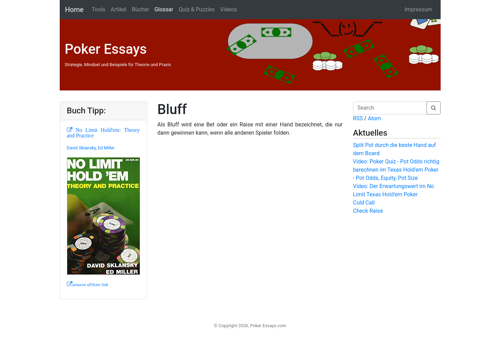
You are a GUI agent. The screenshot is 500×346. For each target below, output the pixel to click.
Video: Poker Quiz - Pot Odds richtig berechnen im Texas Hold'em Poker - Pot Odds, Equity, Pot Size (396, 169)
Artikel (119, 9)
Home (74, 9)
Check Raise (368, 211)
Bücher (140, 9)
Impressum (418, 9)
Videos (228, 9)
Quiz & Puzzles (197, 9)
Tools (98, 9)
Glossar (163, 9)
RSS (358, 118)
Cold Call (364, 202)
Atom (374, 118)
